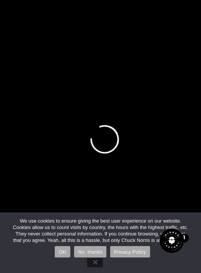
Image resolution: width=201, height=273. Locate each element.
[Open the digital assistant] (172, 241)
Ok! (62, 252)
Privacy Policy (130, 252)
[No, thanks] (95, 262)
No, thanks (90, 252)
